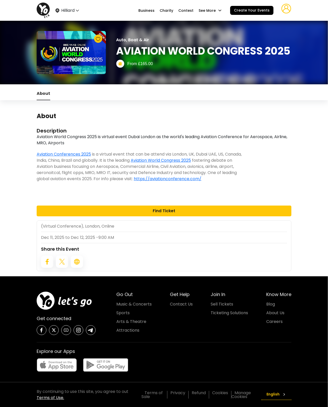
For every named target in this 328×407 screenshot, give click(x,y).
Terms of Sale (152, 395)
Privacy (177, 393)
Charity (166, 10)
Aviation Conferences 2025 (64, 154)
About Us (275, 313)
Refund (199, 393)
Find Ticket (164, 211)
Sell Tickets (222, 304)
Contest (185, 10)
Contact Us (181, 304)
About (43, 93)
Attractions (127, 330)
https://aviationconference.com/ (167, 179)
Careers (274, 321)
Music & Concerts (134, 304)
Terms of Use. (50, 398)
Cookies (220, 393)
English (276, 394)
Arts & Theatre (131, 321)
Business (146, 10)
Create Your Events (252, 10)
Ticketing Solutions (229, 313)
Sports (123, 313)
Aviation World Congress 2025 (161, 160)
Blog (270, 304)
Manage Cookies (241, 395)
